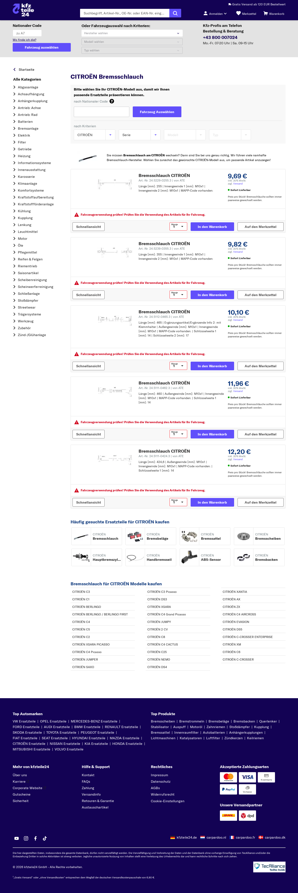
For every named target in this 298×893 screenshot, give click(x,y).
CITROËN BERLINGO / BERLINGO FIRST (100, 614)
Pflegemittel (27, 252)
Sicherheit (21, 801)
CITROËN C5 (81, 629)
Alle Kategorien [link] (27, 79)
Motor (22, 238)
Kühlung (24, 211)
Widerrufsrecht (162, 794)
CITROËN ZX (231, 607)
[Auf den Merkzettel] (261, 226)
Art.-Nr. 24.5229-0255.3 (162, 180)
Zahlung (88, 788)
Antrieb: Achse (29, 108)
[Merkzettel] (246, 13)
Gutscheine (22, 794)
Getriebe (25, 149)
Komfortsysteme (31, 190)
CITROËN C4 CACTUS (162, 644)
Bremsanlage (28, 128)
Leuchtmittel (28, 231)
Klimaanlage (27, 183)
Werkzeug (26, 321)
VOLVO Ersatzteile (69, 749)
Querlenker (268, 721)
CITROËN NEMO (158, 659)
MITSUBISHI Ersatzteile (31, 749)
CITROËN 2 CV (157, 629)
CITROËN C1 (81, 599)
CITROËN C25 (157, 652)
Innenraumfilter (186, 732)
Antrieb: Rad (27, 114)
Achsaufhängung (31, 94)
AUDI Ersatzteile (57, 727)
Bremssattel (160, 732)
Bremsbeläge (218, 721)
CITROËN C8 (156, 637)
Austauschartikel (95, 807)
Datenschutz (160, 781)
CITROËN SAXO (83, 667)
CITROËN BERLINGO (86, 607)
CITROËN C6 (231, 652)
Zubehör (24, 328)
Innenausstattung (32, 170)
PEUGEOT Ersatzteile (97, 732)
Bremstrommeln (191, 721)
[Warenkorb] (274, 13)
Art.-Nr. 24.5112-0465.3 (161, 317)
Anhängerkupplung (33, 101)
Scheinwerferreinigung (35, 286)
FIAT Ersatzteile (25, 738)
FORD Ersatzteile (26, 727)
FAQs (86, 781)
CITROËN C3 (81, 592)
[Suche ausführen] (175, 13)
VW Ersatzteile (24, 721)
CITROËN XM (232, 644)
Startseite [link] (26, 69)
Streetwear (27, 307)
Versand (238, 183)
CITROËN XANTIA (235, 592)
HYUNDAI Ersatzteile (88, 738)
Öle (20, 245)
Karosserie (26, 176)
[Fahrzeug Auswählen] (157, 111)
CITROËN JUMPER (85, 659)
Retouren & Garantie (98, 801)
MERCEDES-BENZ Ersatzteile (94, 721)
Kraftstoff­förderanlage (36, 204)
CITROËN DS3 (157, 599)
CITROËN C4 (81, 622)
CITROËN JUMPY (159, 622)
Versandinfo (91, 794)
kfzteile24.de (187, 837)
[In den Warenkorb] (212, 226)
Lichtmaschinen (163, 738)
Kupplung (25, 218)
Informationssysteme (34, 163)
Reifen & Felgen (30, 259)
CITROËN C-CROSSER (238, 659)
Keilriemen (255, 738)
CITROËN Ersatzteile (29, 743)
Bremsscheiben (163, 721)
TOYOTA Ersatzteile (61, 732)
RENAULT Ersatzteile (121, 727)
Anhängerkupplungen (246, 732)
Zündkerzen (233, 738)
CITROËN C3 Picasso (162, 592)
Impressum (159, 775)
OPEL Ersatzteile (53, 721)
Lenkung (24, 225)
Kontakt (88, 775)
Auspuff (179, 727)
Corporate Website (29, 788)
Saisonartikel (28, 273)
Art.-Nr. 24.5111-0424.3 (161, 456)
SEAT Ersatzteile (55, 738)
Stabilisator (160, 727)
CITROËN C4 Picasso (87, 652)
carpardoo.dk (275, 837)
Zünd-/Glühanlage (32, 335)
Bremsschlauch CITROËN (164, 175)
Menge (174, 224)
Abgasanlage (28, 87)
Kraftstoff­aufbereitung (36, 197)
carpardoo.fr (245, 837)
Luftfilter (213, 738)
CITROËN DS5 (232, 629)
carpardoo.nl (216, 837)
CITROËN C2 (81, 637)
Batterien (25, 121)
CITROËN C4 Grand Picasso (166, 614)
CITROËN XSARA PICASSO (91, 644)
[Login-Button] (216, 13)
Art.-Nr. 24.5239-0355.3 (162, 249)
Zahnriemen (216, 727)
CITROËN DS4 (157, 667)
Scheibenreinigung (32, 280)
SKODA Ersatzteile (27, 732)
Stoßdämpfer (28, 300)
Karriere (21, 781)
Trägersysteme (29, 314)
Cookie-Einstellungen (167, 801)
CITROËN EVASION (236, 622)
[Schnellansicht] (89, 226)
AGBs (155, 788)
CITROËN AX (231, 599)
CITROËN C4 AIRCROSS (239, 614)
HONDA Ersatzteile (127, 743)
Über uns (20, 775)
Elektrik (24, 135)
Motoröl (196, 727)
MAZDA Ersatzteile (124, 738)
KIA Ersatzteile (96, 743)
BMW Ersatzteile (87, 727)
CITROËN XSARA (159, 607)
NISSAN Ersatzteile (65, 743)
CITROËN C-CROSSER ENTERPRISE (248, 637)
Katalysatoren (191, 738)
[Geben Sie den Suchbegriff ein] (124, 13)
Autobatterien (214, 732)
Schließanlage (29, 293)
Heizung (24, 156)
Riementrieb (27, 266)
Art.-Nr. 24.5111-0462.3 (161, 388)
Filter (22, 142)
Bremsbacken (244, 721)
